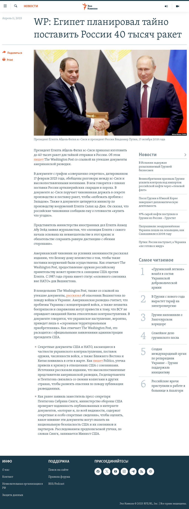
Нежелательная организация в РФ (22, 486)
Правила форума (59, 476)
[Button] (12, 53)
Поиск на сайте (58, 469)
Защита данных (12, 495)
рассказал (74, 295)
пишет (39, 159)
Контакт (7, 476)
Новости (31, 6)
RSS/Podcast (56, 484)
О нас (5, 469)
